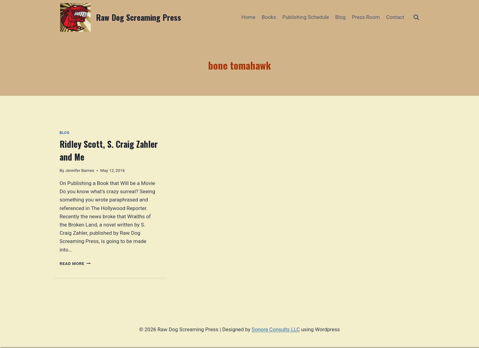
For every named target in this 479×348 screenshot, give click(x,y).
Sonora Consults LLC (276, 329)
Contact (395, 17)
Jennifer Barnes (79, 170)
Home (248, 17)
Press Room (366, 17)
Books (268, 17)
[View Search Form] (416, 17)
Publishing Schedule (305, 17)
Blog (340, 17)
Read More (75, 263)
